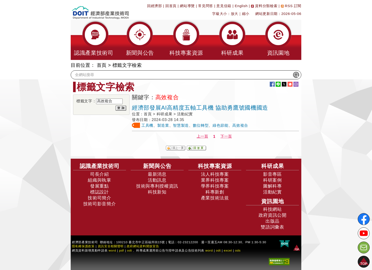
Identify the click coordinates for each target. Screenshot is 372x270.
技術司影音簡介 (99, 203)
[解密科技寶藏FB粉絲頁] (364, 219)
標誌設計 (99, 191)
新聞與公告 (157, 166)
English (241, 6)
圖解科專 (272, 186)
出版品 (272, 221)
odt (129, 250)
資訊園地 (272, 201)
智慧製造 (181, 125)
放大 (234, 14)
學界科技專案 (215, 186)
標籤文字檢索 (127, 65)
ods (238, 250)
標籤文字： (86, 101)
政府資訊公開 (273, 215)
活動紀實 (272, 191)
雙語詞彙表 (272, 227)
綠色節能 (220, 125)
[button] (94, 40)
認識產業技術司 (100, 166)
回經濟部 (154, 6)
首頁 (102, 65)
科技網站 (272, 209)
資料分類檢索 (264, 6)
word (209, 250)
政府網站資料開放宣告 (143, 246)
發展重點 (99, 186)
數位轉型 (201, 125)
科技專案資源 (215, 166)
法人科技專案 (215, 174)
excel (228, 250)
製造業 (163, 125)
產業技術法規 (215, 197)
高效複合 (240, 125)
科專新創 (214, 191)
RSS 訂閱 (291, 6)
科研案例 (272, 180)
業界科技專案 (215, 180)
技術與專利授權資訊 (157, 186)
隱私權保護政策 (83, 246)
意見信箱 (223, 6)
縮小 (245, 14)
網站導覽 (187, 6)
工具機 (147, 125)
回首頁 (171, 6)
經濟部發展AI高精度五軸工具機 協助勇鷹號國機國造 (200, 107)
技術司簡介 (99, 197)
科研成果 (272, 166)
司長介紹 (99, 174)
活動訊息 (157, 180)
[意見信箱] (364, 247)
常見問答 (205, 6)
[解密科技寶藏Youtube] (364, 233)
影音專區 (272, 174)
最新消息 (157, 174)
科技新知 (157, 191)
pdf (121, 250)
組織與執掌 (99, 180)
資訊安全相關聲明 (111, 246)
